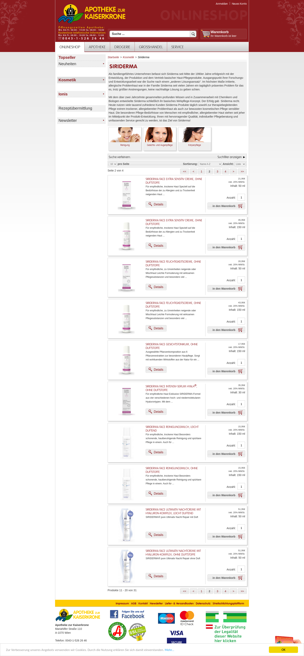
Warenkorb (220, 32)
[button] (184, 171)
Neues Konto (239, 3)
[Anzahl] (241, 197)
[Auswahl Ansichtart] (240, 164)
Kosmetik (128, 57)
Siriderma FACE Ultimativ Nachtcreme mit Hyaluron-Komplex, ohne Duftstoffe (173, 552)
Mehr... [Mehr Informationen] (169, 650)
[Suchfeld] (153, 34)
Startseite (113, 57)
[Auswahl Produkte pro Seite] (113, 164)
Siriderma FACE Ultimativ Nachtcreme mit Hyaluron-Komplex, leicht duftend (173, 511)
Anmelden (222, 3)
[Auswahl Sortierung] (210, 164)
